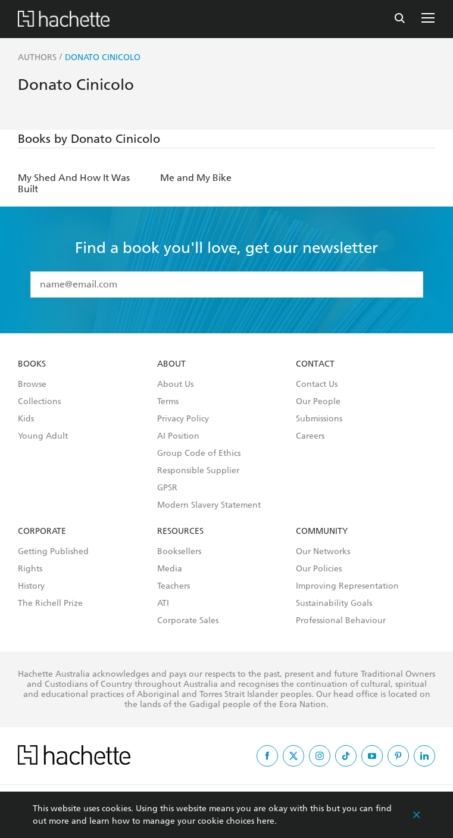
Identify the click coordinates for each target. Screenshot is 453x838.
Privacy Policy (183, 419)
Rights (30, 569)
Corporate (42, 531)
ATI (163, 603)
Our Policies (319, 569)
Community (322, 531)
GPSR (167, 488)
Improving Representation (347, 586)
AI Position (178, 436)
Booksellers (179, 552)
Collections (39, 402)
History (31, 586)
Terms (168, 402)
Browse (32, 384)
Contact (315, 364)
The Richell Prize (50, 603)
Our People (318, 402)
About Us (175, 384)
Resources (180, 531)
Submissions (319, 419)
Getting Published (53, 552)
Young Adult (43, 436)
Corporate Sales (187, 621)
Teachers (173, 586)
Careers (310, 436)
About (171, 364)
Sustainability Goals (334, 603)
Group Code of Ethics (198, 453)
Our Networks (323, 552)
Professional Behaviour (341, 621)
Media (169, 569)
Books (32, 364)
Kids (26, 419)
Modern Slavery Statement (209, 505)
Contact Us (317, 384)
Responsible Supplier (198, 471)
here (265, 821)
